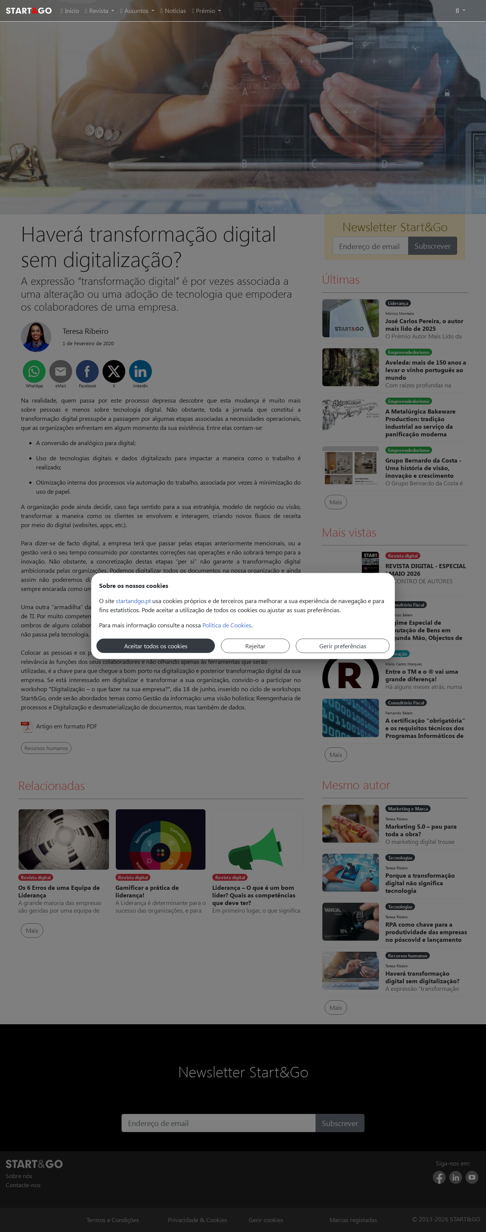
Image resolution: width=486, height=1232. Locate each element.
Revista (97, 10)
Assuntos (135, 10)
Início (70, 10)
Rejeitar (255, 646)
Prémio (204, 10)
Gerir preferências (342, 646)
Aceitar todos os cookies (156, 646)
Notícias (173, 10)
